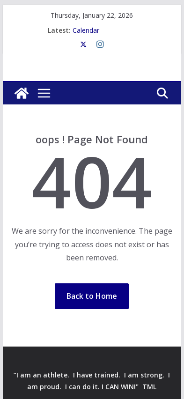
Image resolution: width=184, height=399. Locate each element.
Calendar (86, 30)
